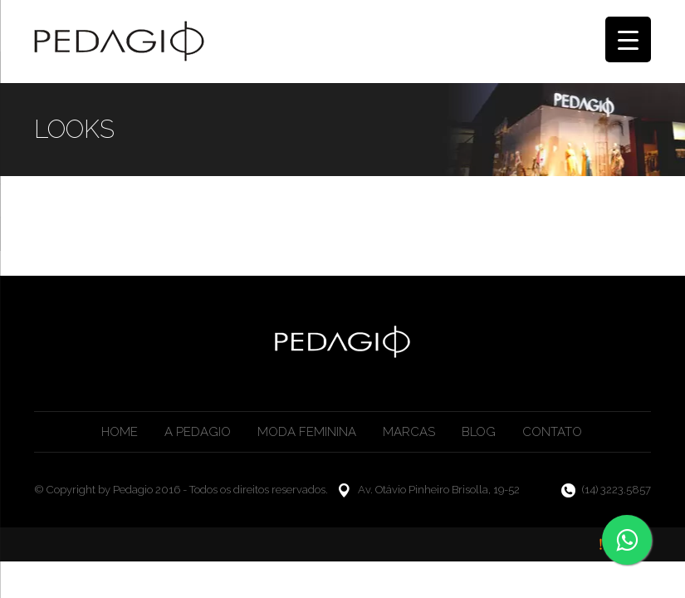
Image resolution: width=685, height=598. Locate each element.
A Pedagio (197, 431)
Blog (479, 431)
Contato (552, 431)
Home (119, 431)
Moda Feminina (306, 431)
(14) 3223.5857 (616, 489)
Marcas (409, 431)
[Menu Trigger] (628, 39)
